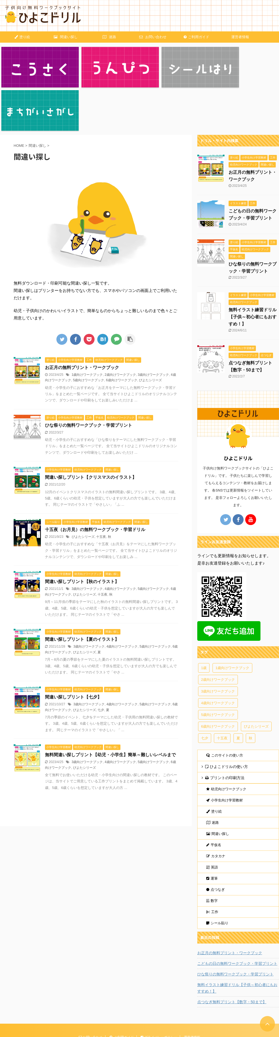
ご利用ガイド (196, 37)
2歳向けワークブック (120, 326)
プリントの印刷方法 (224, 729)
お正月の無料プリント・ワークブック (82, 318)
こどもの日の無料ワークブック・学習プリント (237, 915)
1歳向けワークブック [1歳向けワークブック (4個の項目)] (232, 619)
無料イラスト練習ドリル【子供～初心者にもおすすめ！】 (253, 268)
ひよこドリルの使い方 (226, 718)
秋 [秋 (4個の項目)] (250, 689)
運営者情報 (240, 37)
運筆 (212, 830)
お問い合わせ (152, 37)
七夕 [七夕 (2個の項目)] (204, 689)
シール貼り (217, 874)
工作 (212, 863)
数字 (212, 852)
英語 (212, 818)
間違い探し (66, 37)
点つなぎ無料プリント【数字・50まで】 (231, 953)
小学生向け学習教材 (224, 751)
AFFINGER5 (38, 1033)
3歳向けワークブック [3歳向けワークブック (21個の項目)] (218, 642)
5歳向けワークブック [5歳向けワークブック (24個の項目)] (218, 666)
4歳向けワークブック (120, 540)
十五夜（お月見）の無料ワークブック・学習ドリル (95, 480)
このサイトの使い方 (224, 706)
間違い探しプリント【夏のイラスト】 (82, 590)
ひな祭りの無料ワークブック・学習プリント (88, 376)
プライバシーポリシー (159, 988)
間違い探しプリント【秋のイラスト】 (82, 532)
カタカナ (215, 807)
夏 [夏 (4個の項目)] (238, 689)
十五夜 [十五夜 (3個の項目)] (222, 689)
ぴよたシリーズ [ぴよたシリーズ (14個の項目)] (256, 678)
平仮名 (213, 796)
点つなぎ (215, 841)
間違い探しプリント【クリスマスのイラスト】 (91, 428)
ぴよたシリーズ (150, 331)
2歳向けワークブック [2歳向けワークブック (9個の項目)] (218, 631)
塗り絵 (22, 37)
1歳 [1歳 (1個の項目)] (204, 619)
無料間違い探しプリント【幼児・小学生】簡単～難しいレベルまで (110, 706)
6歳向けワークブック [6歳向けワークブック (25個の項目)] (218, 678)
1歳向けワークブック (87, 326)
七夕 (101, 661)
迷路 (109, 37)
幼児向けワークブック (226, 740)
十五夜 (101, 488)
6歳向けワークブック (121, 331)
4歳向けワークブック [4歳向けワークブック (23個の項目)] (218, 654)
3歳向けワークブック (153, 326)
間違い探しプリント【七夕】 (73, 648)
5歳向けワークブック (88, 331)
